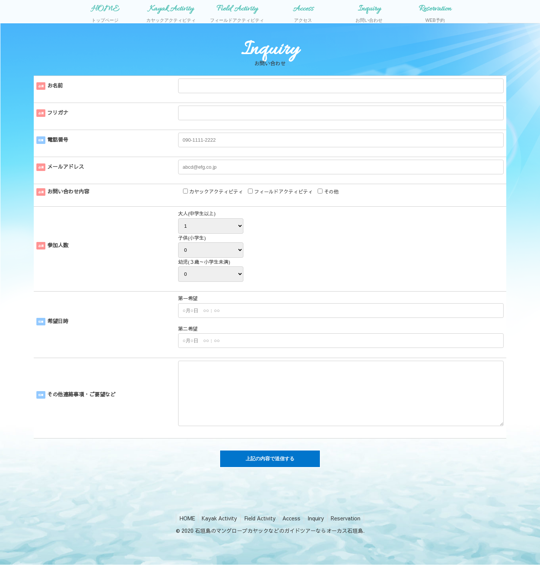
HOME (185, 529)
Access (292, 529)
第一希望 (188, 298)
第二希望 (188, 328)
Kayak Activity (218, 529)
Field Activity (259, 529)
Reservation (348, 529)
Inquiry (317, 529)
